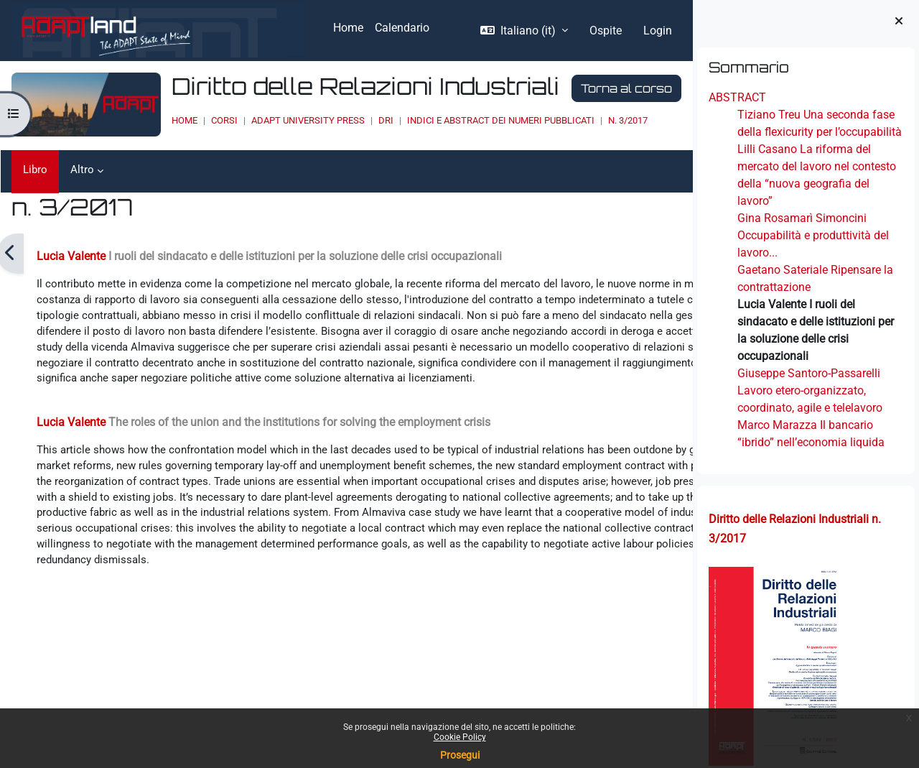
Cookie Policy (460, 737)
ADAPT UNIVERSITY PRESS (270, 120)
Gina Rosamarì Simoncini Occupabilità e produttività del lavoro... (813, 235)
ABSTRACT (737, 97)
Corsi (186, 120)
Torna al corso (588, 88)
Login (657, 30)
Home (146, 120)
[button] (524, 31)
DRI (347, 120)
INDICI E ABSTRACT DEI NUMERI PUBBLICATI (462, 120)
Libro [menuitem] (36, 170)
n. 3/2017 (590, 120)
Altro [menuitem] (83, 170)
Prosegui (460, 755)
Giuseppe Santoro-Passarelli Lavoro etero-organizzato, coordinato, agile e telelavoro (809, 390)
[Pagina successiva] (682, 253)
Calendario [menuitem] (402, 27)
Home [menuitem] (348, 27)
